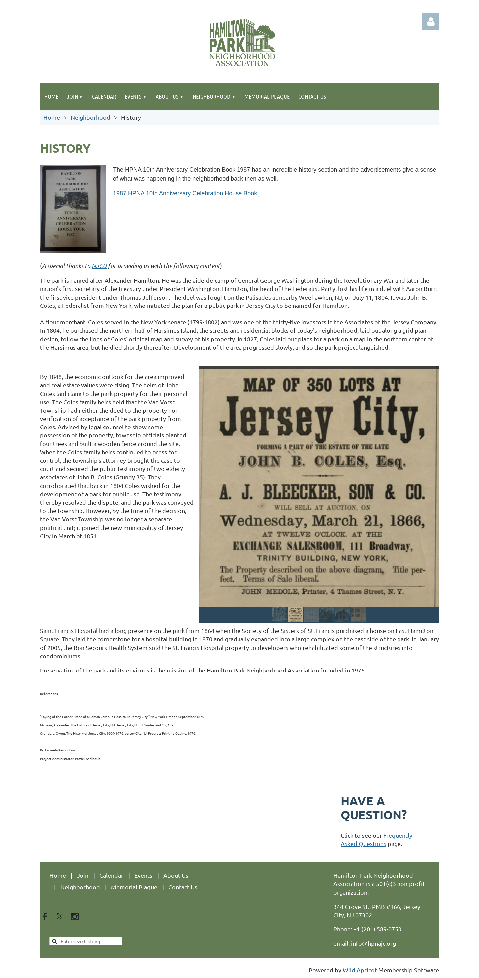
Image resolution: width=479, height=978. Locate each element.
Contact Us (182, 886)
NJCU (99, 265)
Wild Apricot (360, 969)
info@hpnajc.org (373, 943)
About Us (175, 875)
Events (143, 875)
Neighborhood (90, 117)
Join (82, 875)
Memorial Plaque (134, 886)
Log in (430, 21)
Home (51, 117)
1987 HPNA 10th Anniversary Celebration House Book (185, 193)
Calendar (111, 875)
